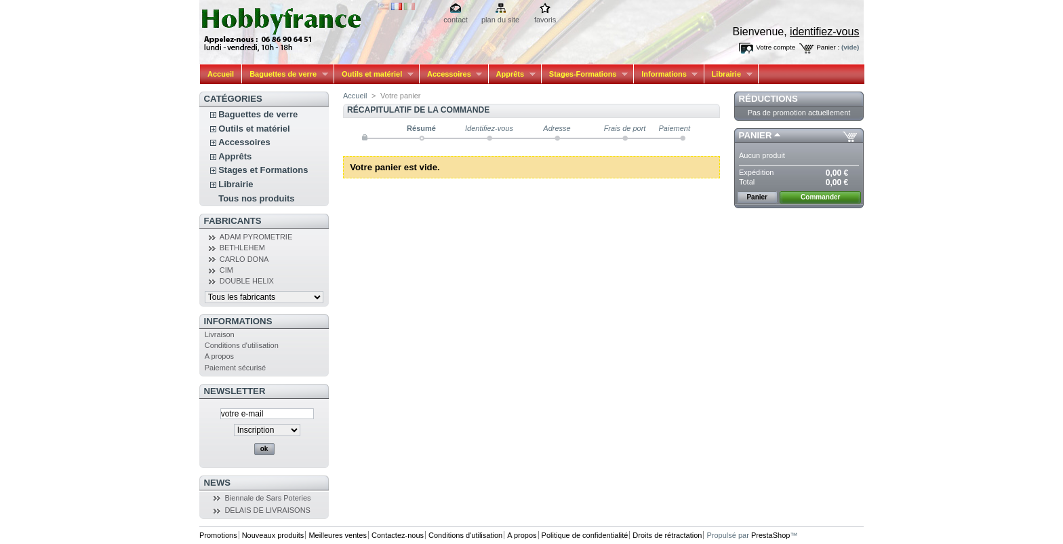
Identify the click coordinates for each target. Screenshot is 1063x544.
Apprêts (512, 74)
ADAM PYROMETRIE (256, 237)
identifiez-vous (824, 31)
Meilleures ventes (337, 535)
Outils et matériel (374, 74)
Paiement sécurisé (235, 368)
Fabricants (233, 221)
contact (455, 20)
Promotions (218, 535)
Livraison (220, 334)
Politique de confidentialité (585, 535)
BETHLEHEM (242, 248)
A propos (219, 356)
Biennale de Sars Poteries (267, 498)
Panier (755, 135)
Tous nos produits (256, 198)
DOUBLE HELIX (247, 281)
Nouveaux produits (273, 535)
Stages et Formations (263, 170)
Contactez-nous (398, 535)
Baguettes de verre (285, 74)
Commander (820, 197)
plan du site (500, 20)
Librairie (728, 74)
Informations (666, 74)
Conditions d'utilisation (242, 345)
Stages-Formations (585, 74)
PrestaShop (770, 535)
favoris (545, 20)
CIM (226, 270)
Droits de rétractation (667, 535)
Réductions (768, 99)
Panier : (827, 47)
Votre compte (775, 47)
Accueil (220, 74)
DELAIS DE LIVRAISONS (267, 510)
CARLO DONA (244, 259)
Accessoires (451, 74)
